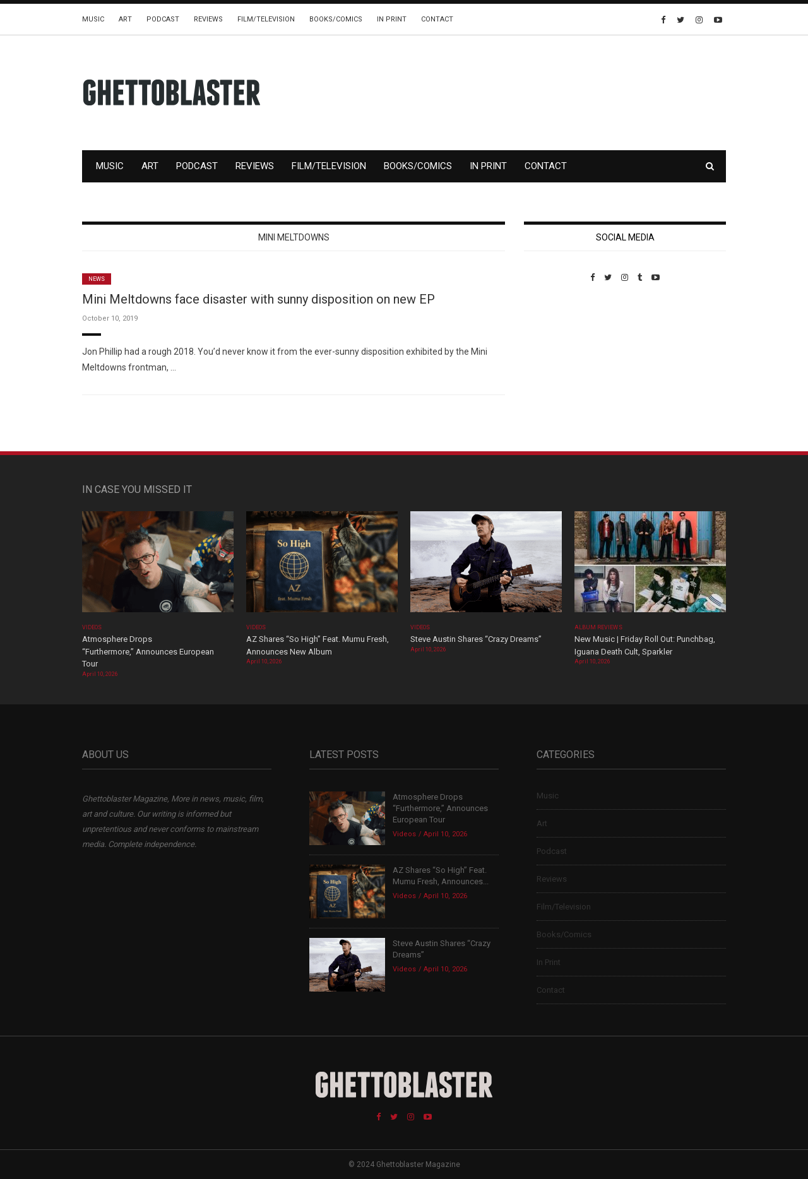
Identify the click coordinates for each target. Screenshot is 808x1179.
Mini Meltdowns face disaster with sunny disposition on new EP (258, 299)
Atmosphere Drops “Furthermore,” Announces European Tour (148, 651)
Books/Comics (335, 19)
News (96, 279)
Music (93, 19)
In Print (392, 19)
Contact (437, 19)
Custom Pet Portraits (561, 369)
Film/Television (266, 19)
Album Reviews (598, 627)
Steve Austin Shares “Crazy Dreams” (477, 639)
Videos (92, 627)
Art (125, 19)
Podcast (162, 19)
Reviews (208, 19)
